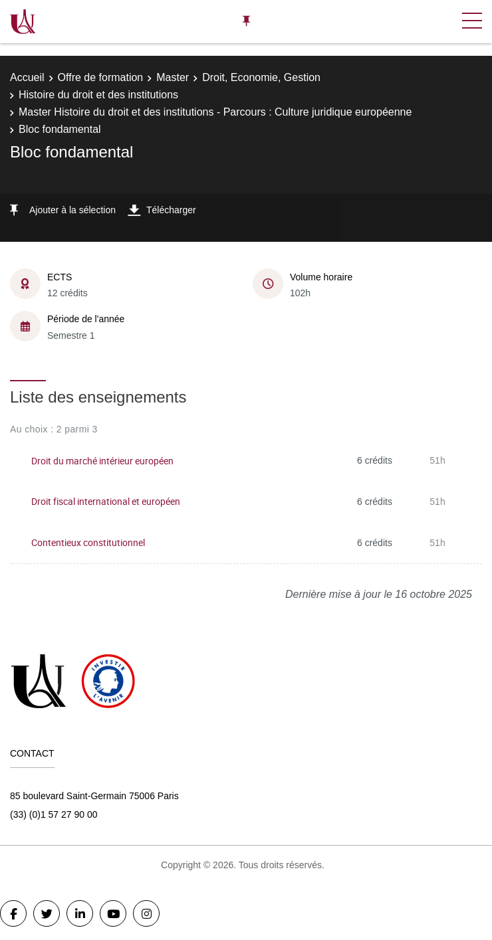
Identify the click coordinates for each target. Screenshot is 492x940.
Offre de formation (101, 77)
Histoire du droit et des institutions (98, 94)
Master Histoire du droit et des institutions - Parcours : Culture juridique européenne (215, 112)
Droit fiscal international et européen (105, 501)
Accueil (27, 77)
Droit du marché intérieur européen (102, 460)
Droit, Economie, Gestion (261, 77)
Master (172, 77)
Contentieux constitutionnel (88, 542)
